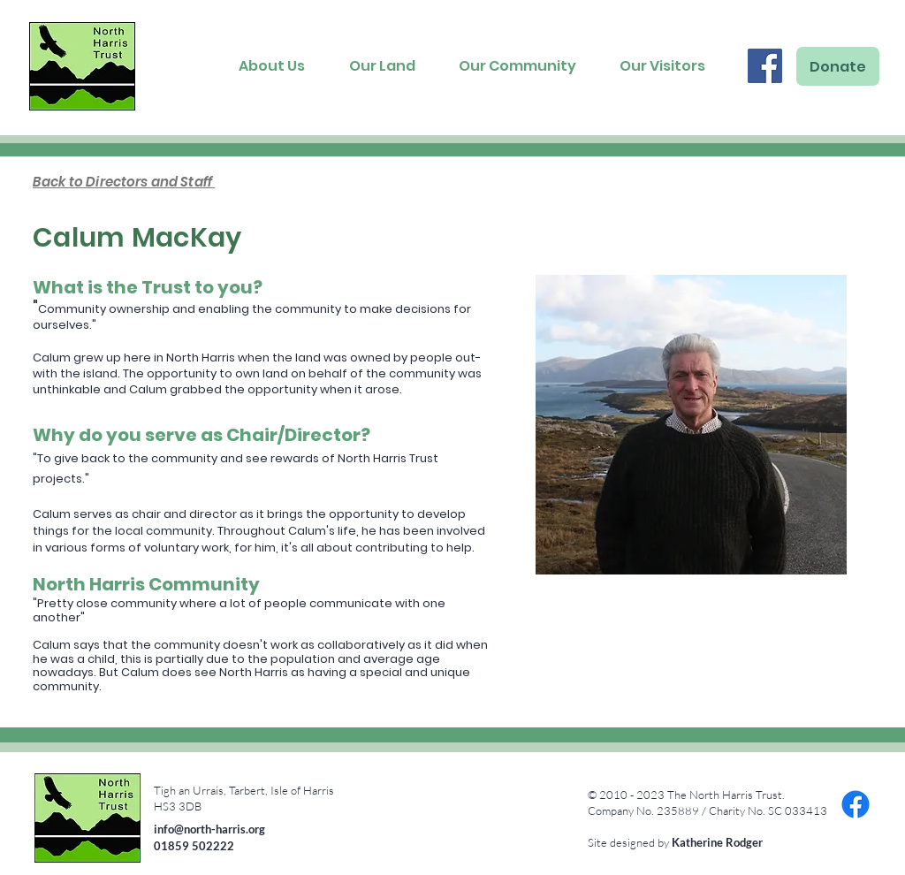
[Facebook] (765, 66)
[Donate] (837, 66)
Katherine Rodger (717, 842)
